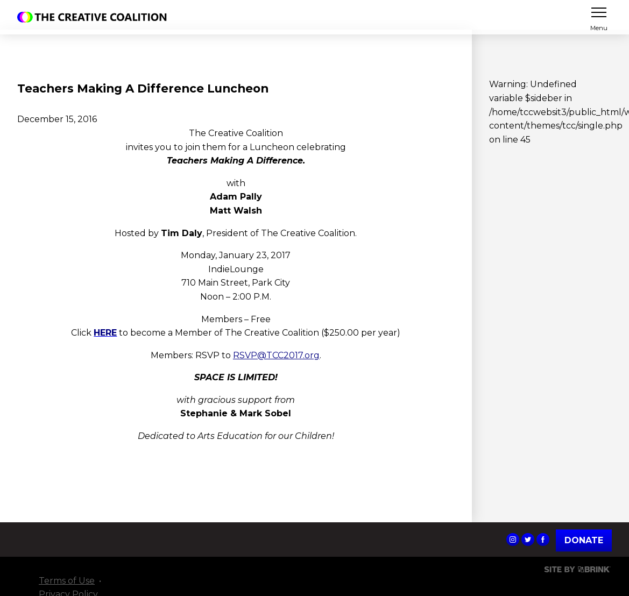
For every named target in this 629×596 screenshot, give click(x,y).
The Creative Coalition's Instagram (512, 539)
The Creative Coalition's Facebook (542, 539)
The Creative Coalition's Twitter (527, 539)
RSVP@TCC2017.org (276, 355)
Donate (583, 540)
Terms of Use (67, 581)
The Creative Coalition (94, 17)
